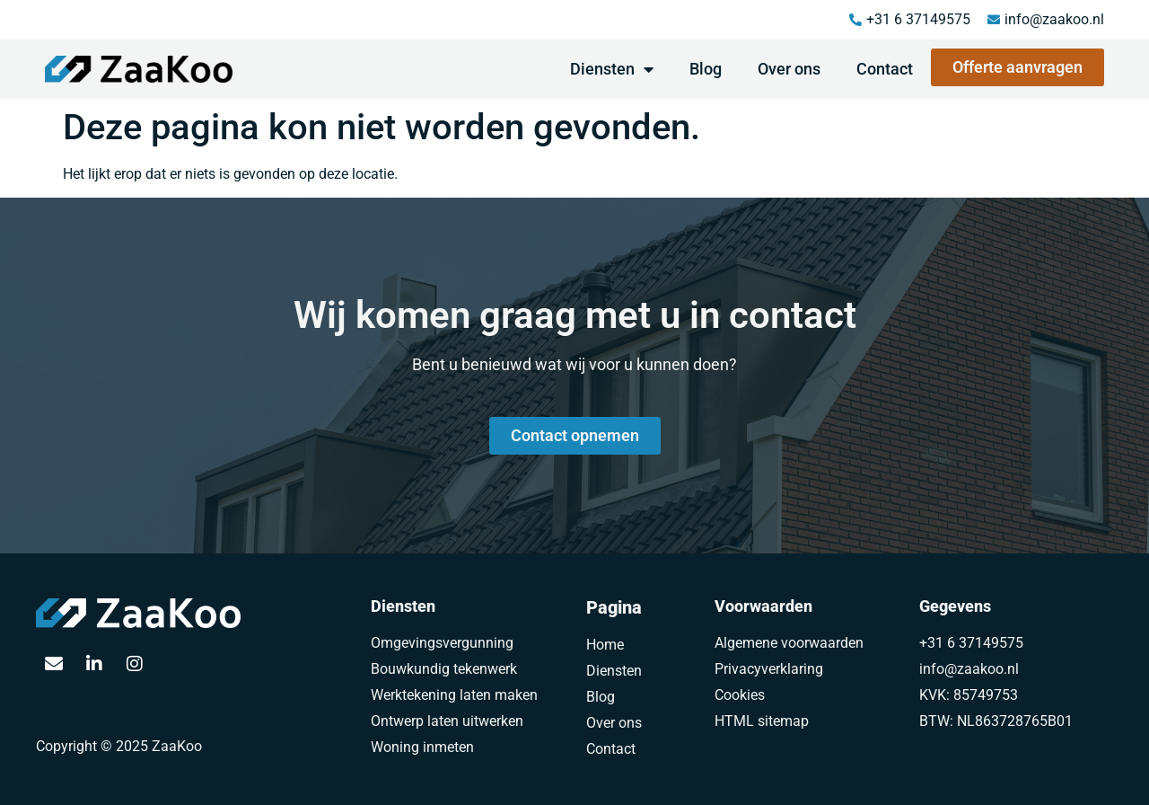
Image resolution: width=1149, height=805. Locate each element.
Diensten (611, 69)
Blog (705, 68)
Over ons (789, 68)
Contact (884, 68)
